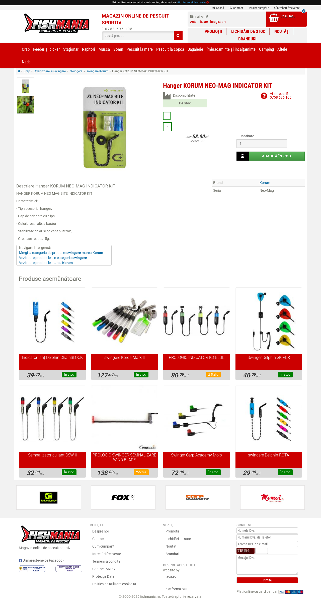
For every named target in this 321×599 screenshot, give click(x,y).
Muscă (104, 49)
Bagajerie (195, 49)
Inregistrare (218, 22)
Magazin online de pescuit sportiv (50, 537)
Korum (265, 183)
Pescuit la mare (140, 49)
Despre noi (100, 531)
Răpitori (88, 49)
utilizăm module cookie (191, 2)
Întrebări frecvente (287, 8)
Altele (282, 49)
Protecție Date (103, 576)
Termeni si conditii (106, 561)
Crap (26, 49)
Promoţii (213, 31)
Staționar (70, 49)
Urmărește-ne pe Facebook (41, 560)
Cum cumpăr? (259, 8)
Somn (118, 49)
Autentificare (199, 22)
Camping (266, 49)
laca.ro (171, 576)
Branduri (247, 38)
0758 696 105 (117, 29)
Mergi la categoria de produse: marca (61, 253)
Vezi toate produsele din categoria (53, 258)
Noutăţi (282, 31)
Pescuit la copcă (170, 49)
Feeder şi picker (46, 49)
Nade (26, 61)
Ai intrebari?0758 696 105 (280, 95)
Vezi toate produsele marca (46, 263)
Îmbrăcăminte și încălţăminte (231, 49)
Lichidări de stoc (248, 31)
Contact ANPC (103, 569)
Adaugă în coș (276, 156)
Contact (236, 8)
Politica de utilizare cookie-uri (114, 584)
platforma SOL (177, 589)
